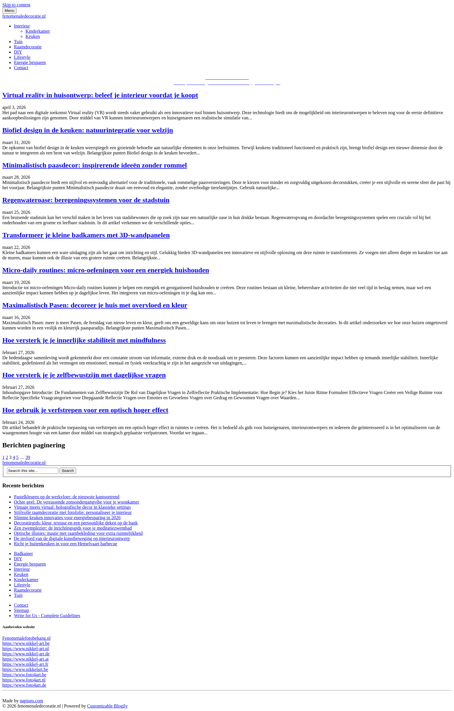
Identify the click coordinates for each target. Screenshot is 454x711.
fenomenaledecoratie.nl (24, 16)
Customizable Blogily (107, 705)
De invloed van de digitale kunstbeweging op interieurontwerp (72, 538)
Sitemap (21, 610)
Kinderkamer (37, 31)
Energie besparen (30, 62)
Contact (21, 67)
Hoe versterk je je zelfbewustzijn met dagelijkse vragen (84, 375)
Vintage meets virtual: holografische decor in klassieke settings (72, 507)
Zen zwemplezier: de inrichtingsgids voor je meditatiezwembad (73, 528)
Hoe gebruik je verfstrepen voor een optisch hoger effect (85, 410)
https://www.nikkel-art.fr (25, 664)
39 (27, 457)
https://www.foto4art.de (24, 685)
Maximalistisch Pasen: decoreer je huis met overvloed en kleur (94, 305)
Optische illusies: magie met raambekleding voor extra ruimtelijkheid (78, 533)
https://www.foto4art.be (24, 674)
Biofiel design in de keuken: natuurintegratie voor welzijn (87, 130)
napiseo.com (31, 700)
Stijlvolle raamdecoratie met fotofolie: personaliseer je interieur (73, 512)
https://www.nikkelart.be (25, 669)
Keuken (32, 36)
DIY (18, 52)
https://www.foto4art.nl (23, 679)
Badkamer (23, 553)
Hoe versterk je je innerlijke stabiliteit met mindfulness (84, 340)
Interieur (22, 25)
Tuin (18, 41)
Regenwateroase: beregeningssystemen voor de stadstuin (85, 200)
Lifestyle (22, 57)
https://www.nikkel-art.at (25, 659)
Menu (9, 10)
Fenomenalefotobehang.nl (26, 638)
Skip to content (16, 4)
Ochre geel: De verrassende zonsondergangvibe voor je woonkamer (76, 501)
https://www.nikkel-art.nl (25, 648)
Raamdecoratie (28, 46)
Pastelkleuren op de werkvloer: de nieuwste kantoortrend (66, 496)
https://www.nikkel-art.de (26, 653)
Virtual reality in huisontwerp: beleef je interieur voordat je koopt (100, 95)
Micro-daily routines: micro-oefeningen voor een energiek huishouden (105, 270)
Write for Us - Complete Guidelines (47, 615)
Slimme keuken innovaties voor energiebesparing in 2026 (67, 517)
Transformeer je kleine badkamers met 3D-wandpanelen (86, 235)
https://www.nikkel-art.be (26, 643)
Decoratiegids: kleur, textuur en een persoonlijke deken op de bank (76, 522)
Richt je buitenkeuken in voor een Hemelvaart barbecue (65, 543)
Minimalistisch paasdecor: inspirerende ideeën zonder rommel (94, 165)
